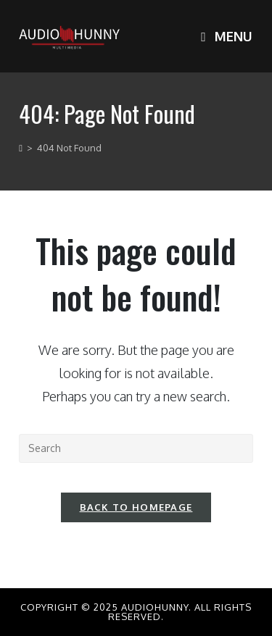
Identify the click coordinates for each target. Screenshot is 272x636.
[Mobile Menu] (226, 36)
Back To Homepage (136, 507)
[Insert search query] (136, 448)
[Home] (20, 148)
